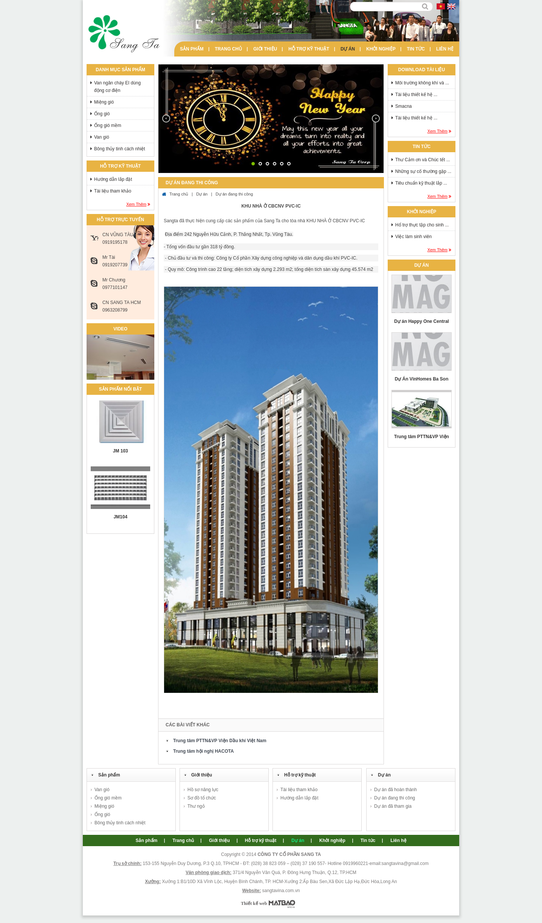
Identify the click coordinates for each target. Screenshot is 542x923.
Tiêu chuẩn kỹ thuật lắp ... (421, 183)
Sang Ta (124, 34)
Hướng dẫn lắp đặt (113, 179)
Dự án (348, 49)
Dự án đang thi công (234, 194)
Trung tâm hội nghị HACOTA (203, 751)
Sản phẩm (192, 49)
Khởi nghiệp (381, 49)
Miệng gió (104, 102)
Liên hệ (445, 49)
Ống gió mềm (107, 125)
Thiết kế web (254, 903)
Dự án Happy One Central (421, 321)
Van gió (101, 137)
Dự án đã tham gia (392, 806)
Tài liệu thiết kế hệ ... (416, 94)
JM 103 (120, 451)
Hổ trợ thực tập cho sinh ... (422, 225)
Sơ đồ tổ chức (201, 798)
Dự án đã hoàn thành (395, 789)
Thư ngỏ (196, 806)
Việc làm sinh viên (413, 236)
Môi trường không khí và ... (422, 83)
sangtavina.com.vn (281, 890)
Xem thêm (136, 204)
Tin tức (416, 49)
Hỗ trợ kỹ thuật (308, 49)
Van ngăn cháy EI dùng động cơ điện (117, 86)
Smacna (403, 106)
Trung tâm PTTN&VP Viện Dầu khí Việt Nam (219, 740)
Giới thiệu (265, 49)
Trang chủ (228, 49)
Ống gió (102, 113)
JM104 (121, 517)
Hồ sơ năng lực (202, 789)
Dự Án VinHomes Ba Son (421, 379)
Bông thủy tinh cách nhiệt (119, 148)
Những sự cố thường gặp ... (423, 171)
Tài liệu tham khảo (112, 191)
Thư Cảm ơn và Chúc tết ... (422, 159)
